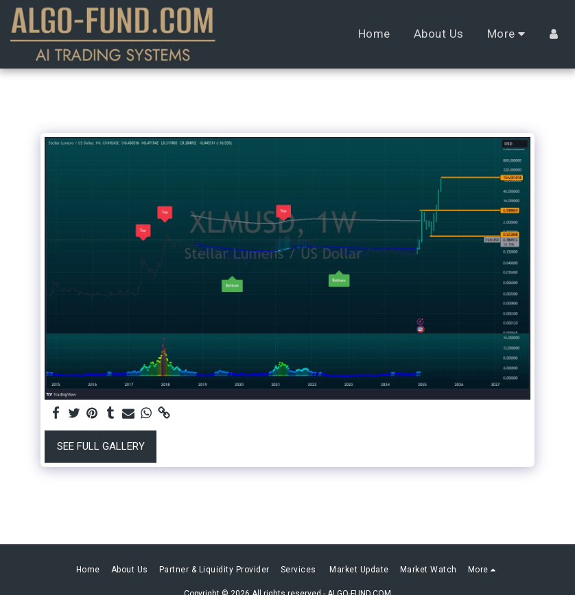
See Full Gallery (101, 446)
